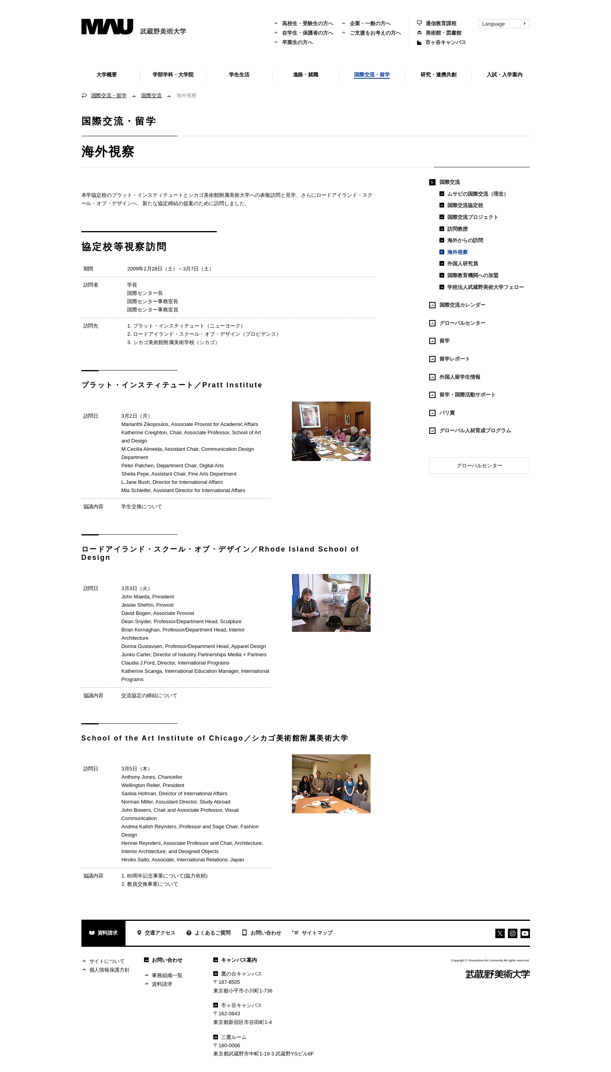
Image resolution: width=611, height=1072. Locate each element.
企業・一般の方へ (366, 23)
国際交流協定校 (461, 205)
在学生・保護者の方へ (303, 33)
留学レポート (449, 359)
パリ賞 (442, 413)
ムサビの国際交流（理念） (474, 194)
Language (506, 23)
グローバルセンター (457, 323)
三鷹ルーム (230, 1037)
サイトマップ (312, 933)
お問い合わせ (261, 933)
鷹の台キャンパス (237, 973)
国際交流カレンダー (457, 305)
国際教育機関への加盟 (468, 275)
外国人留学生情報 (454, 377)
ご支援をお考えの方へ (371, 33)
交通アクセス (156, 933)
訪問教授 (453, 229)
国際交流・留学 (109, 95)
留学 (439, 341)
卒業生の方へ (293, 42)
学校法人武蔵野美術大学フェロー (481, 287)
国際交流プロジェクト (468, 217)
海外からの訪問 (461, 240)
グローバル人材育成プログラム (470, 431)
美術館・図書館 (439, 33)
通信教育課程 (436, 23)
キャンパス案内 (235, 960)
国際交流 (151, 95)
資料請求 (103, 933)
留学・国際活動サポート (462, 395)
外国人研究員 (458, 264)
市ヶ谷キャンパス (441, 42)
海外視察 (453, 252)
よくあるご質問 (208, 933)
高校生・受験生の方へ (303, 23)
